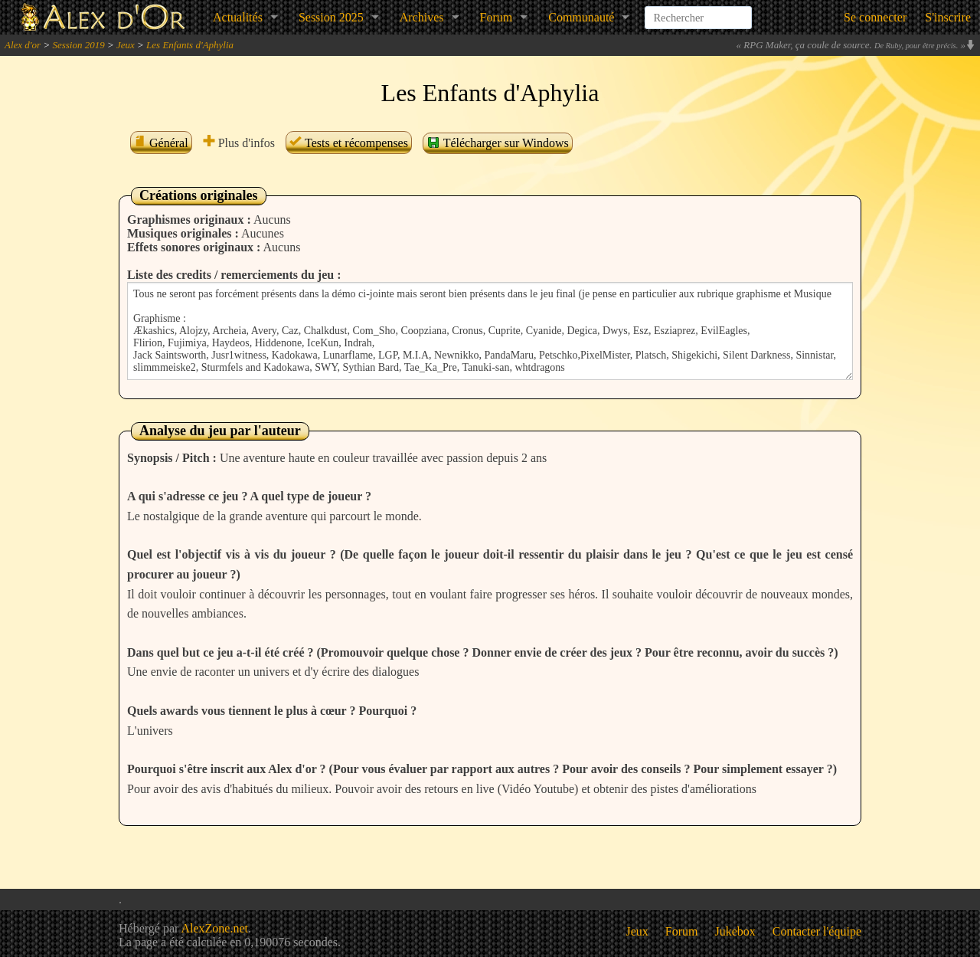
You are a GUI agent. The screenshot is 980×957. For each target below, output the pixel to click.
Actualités (238, 17)
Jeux (125, 45)
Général (161, 142)
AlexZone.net (214, 928)
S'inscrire (948, 17)
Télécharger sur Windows (497, 142)
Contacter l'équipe (817, 931)
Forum (496, 17)
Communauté (581, 17)
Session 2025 (331, 17)
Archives (422, 17)
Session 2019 (78, 45)
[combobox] (698, 10)
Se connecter (875, 17)
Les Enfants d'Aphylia (190, 45)
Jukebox (735, 931)
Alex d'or (23, 45)
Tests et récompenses (348, 142)
